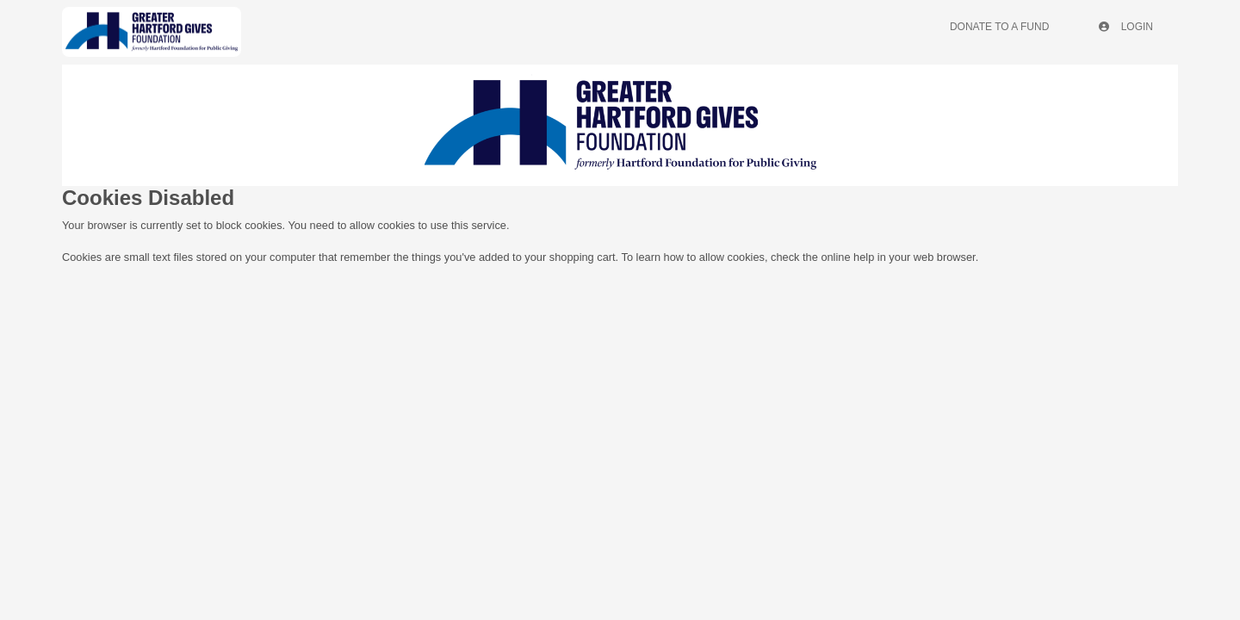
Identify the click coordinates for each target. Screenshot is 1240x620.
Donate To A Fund (999, 27)
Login (1126, 27)
